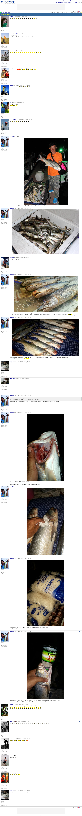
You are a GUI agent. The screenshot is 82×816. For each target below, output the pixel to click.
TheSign (11, 738)
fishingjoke (12, 50)
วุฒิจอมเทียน (12, 378)
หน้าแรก (64, 0)
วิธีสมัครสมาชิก (64, 2)
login (54, 2)
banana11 (11, 16)
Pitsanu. (11, 85)
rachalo (11, 721)
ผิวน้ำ (11, 755)
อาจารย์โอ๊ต (12, 136)
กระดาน (68, 0)
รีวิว (71, 0)
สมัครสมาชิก (58, 2)
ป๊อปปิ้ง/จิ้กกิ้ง (7, 12)
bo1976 (11, 68)
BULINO (11, 33)
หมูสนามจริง (12, 704)
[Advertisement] (41, 811)
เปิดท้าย (79, 0)
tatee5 (11, 102)
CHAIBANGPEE (13, 119)
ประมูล (73, 0)
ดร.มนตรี (11, 773)
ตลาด (77, 0)
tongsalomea (12, 257)
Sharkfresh (12, 361)
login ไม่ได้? (75, 2)
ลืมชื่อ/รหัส (70, 2)
